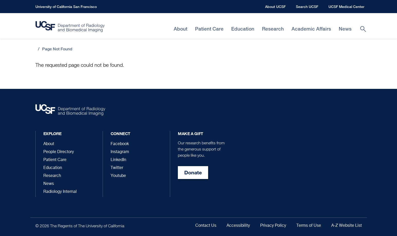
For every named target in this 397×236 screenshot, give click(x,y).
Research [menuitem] (273, 29)
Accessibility (238, 226)
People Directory (58, 152)
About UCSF (275, 6)
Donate (193, 172)
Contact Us (205, 226)
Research (52, 176)
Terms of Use (308, 226)
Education (52, 168)
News (48, 184)
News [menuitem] (345, 29)
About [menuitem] (180, 29)
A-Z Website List (346, 226)
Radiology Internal (60, 192)
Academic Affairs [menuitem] (311, 29)
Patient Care (54, 160)
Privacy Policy (273, 226)
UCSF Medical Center (346, 6)
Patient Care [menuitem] (209, 29)
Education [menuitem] (242, 29)
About (48, 144)
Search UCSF (307, 6)
